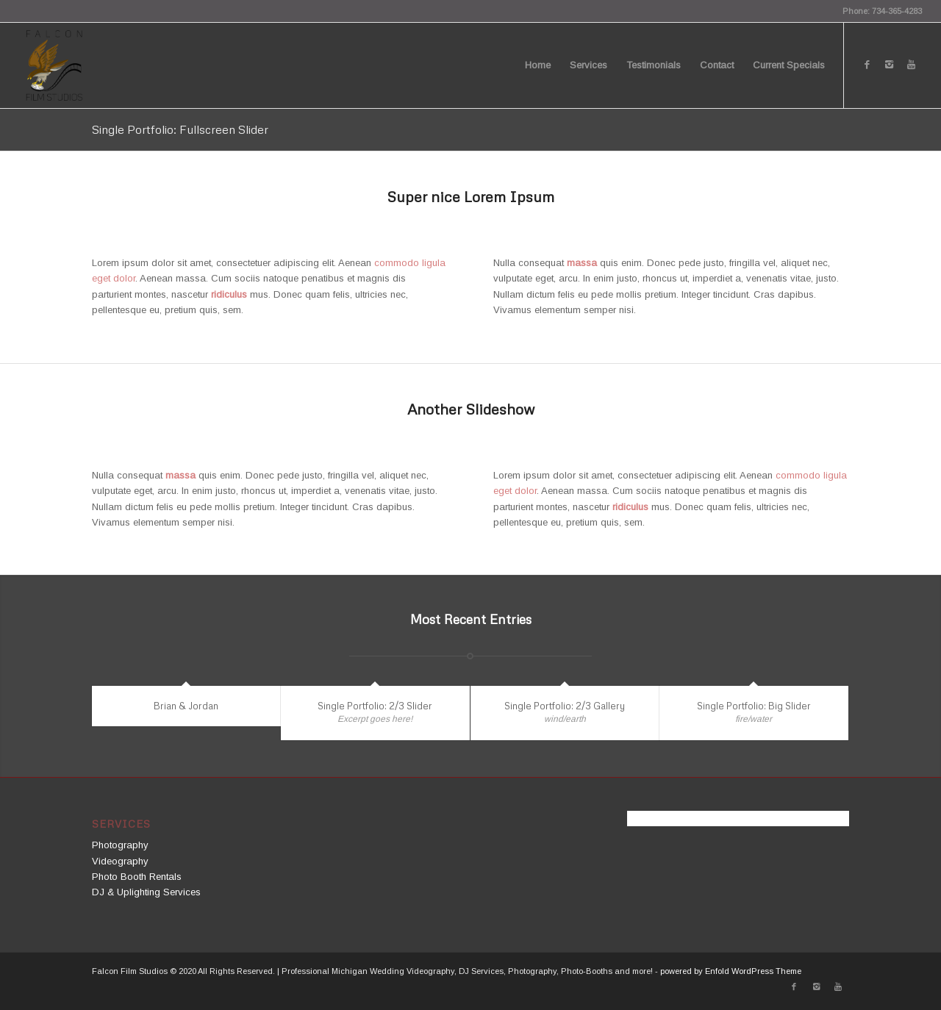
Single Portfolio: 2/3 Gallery (564, 706)
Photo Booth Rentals (137, 876)
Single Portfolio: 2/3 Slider (375, 706)
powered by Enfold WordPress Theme (730, 971)
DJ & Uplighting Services (146, 892)
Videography (120, 861)
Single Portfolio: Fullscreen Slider (180, 129)
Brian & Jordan (186, 706)
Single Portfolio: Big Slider (754, 706)
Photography (120, 844)
